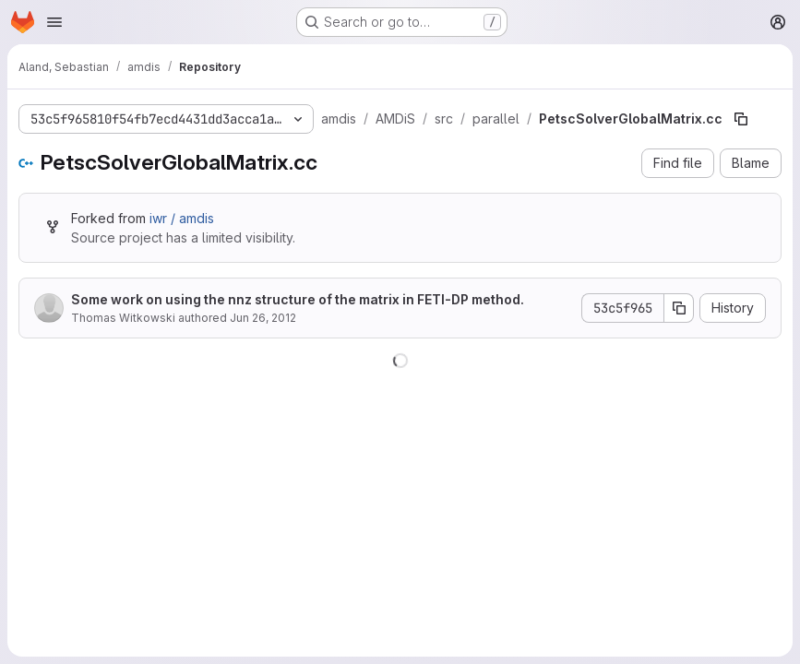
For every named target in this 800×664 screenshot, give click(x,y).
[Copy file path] (741, 119)
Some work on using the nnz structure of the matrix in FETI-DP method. (297, 299)
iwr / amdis (181, 218)
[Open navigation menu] (54, 22)
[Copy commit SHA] (679, 308)
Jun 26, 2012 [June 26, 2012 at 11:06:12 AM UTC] (263, 318)
